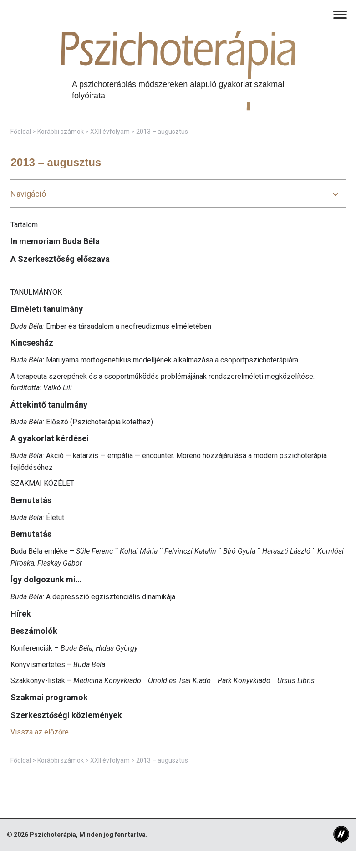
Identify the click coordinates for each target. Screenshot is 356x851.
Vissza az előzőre (39, 732)
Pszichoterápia (53, 834)
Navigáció (28, 194)
